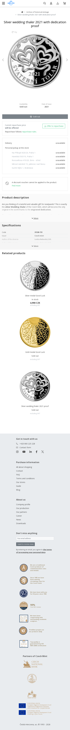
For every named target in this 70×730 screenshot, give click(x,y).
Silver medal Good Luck (35, 295)
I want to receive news (25, 544)
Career (19, 516)
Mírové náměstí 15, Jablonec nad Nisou (28, 164)
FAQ (18, 474)
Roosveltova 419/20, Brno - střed (26, 160)
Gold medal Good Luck (35, 352)
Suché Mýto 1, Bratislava (22, 168)
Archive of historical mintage (37, 12)
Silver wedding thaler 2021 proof (35, 406)
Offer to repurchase (53, 126)
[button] (7, 60)
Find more (16, 185)
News (18, 519)
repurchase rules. (29, 131)
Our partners (21, 512)
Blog (18, 490)
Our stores (20, 482)
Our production (22, 508)
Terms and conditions (25, 478)
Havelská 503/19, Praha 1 (22, 156)
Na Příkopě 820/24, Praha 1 (23, 152)
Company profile (23, 504)
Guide (18, 486)
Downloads (21, 523)
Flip (14, 33)
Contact (19, 471)
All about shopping (24, 467)
